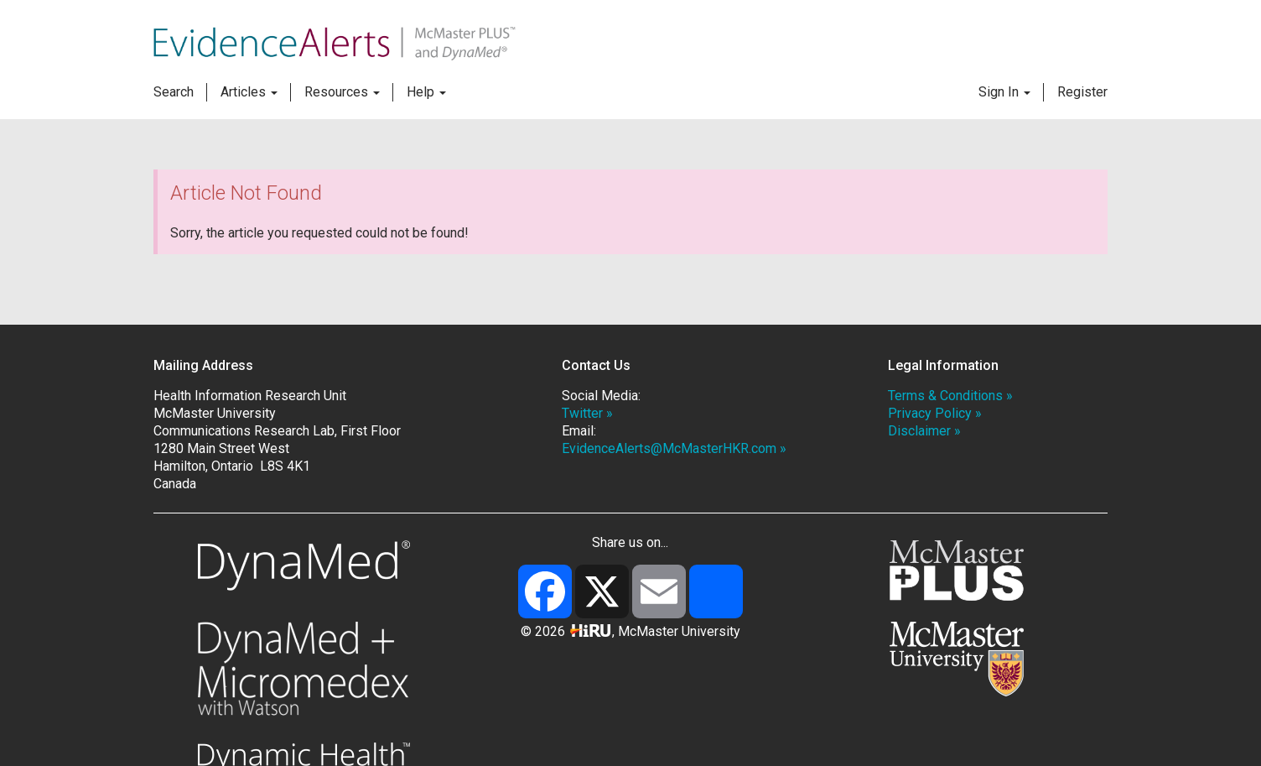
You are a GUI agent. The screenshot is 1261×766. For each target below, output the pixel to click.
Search (173, 92)
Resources (342, 92)
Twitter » (587, 413)
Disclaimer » (924, 431)
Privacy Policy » (935, 413)
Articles (249, 92)
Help (426, 92)
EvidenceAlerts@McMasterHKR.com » (674, 448)
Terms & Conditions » (950, 396)
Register (1082, 92)
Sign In (1004, 92)
